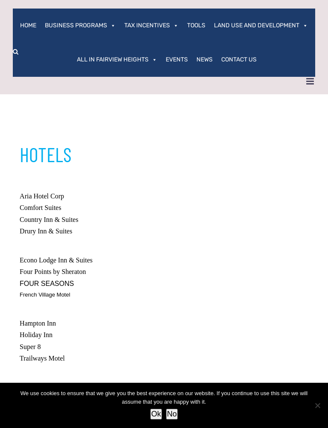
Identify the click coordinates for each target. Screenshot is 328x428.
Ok (156, 414)
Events (177, 59)
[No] (317, 405)
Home (28, 25)
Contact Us (239, 59)
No (172, 414)
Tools (196, 25)
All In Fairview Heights (117, 59)
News (204, 59)
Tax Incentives (151, 25)
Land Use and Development (261, 25)
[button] (15, 52)
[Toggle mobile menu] (310, 81)
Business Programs (80, 25)
